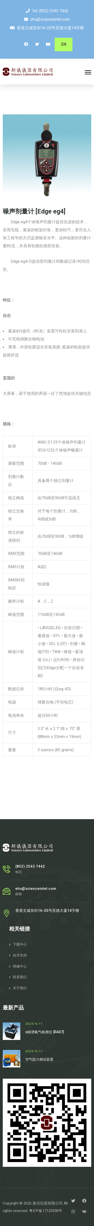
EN (63, 44)
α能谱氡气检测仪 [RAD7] (44, 1032)
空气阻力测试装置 (39, 1059)
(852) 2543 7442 (53, 10)
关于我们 (20, 988)
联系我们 (20, 977)
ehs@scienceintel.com (50, 19)
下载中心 (20, 944)
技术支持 (20, 955)
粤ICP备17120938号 (45, 1211)
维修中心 (20, 966)
